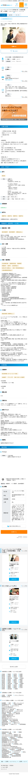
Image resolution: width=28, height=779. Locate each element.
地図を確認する (8, 79)
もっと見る (24, 550)
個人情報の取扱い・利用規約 (7, 765)
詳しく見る (24, 71)
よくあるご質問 (4, 767)
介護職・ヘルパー (23, 761)
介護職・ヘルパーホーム (10, 761)
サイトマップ (4, 769)
